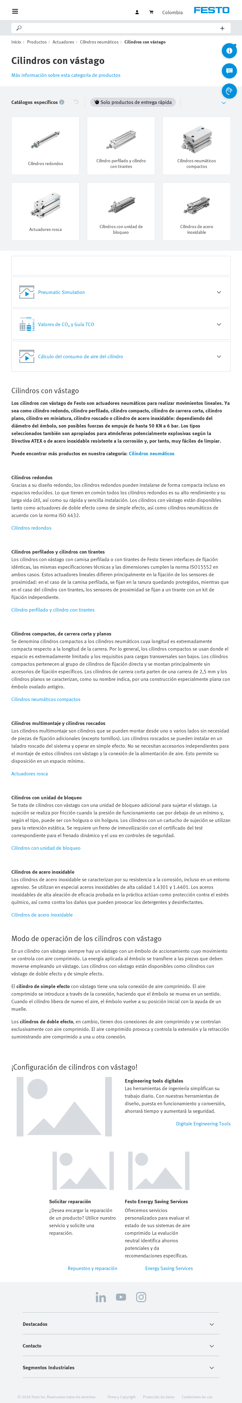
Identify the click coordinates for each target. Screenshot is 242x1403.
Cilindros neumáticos (99, 41)
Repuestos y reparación (92, 1268)
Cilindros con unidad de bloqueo (46, 848)
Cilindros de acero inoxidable (42, 914)
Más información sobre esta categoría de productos (65, 75)
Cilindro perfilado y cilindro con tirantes (53, 609)
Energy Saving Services (169, 1268)
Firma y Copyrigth (121, 1397)
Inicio (16, 41)
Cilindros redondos (31, 528)
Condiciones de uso (197, 1397)
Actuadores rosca (29, 773)
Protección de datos (158, 1397)
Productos (37, 41)
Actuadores (63, 41)
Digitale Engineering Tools (203, 1123)
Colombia (172, 12)
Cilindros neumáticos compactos (45, 699)
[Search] (121, 28)
